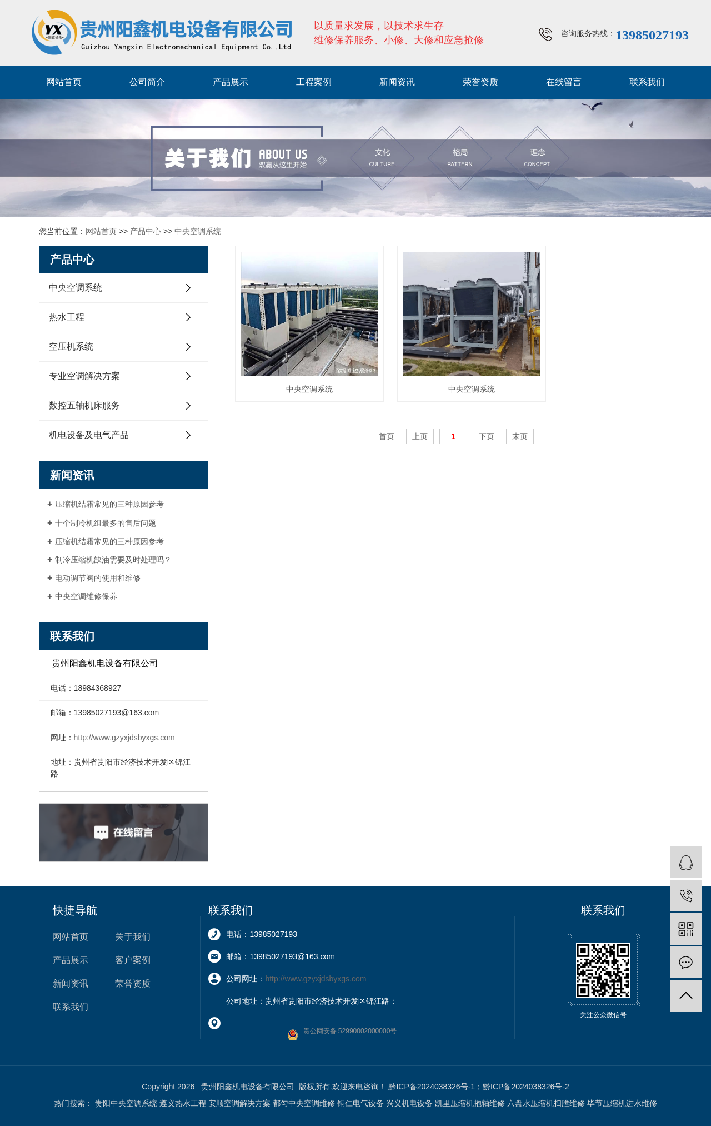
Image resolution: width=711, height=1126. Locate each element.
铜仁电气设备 (360, 1103)
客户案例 (133, 960)
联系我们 (647, 82)
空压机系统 (71, 346)
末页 (520, 436)
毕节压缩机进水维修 (622, 1103)
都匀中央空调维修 (304, 1103)
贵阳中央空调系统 (126, 1103)
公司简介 (147, 82)
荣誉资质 (480, 82)
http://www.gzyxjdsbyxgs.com (124, 737)
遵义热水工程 (182, 1103)
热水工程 (66, 317)
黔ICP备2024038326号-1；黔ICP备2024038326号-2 (478, 1086)
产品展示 (230, 82)
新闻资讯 (397, 82)
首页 (386, 436)
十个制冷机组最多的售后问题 (105, 523)
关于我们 (133, 936)
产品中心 (145, 231)
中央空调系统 (197, 231)
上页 (420, 436)
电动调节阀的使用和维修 (98, 578)
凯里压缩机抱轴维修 (470, 1103)
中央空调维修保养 (86, 596)
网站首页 (64, 82)
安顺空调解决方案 (239, 1103)
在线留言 (564, 82)
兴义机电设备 (409, 1103)
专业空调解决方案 (84, 376)
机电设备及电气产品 (89, 435)
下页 (486, 436)
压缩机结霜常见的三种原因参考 (109, 504)
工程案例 (314, 82)
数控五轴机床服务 (84, 405)
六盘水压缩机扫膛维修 (546, 1103)
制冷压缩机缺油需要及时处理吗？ (113, 559)
